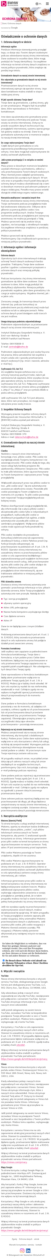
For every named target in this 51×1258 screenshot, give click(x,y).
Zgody (14, 1239)
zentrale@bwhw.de (18, 346)
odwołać (20, 1044)
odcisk (36, 1239)
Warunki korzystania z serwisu (21, 1245)
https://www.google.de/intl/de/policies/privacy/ (24, 1230)
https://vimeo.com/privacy (14, 1162)
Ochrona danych (25, 1239)
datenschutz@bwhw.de (26, 436)
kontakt (39, 1245)
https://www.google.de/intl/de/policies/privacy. (24, 1058)
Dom (4, 23)
